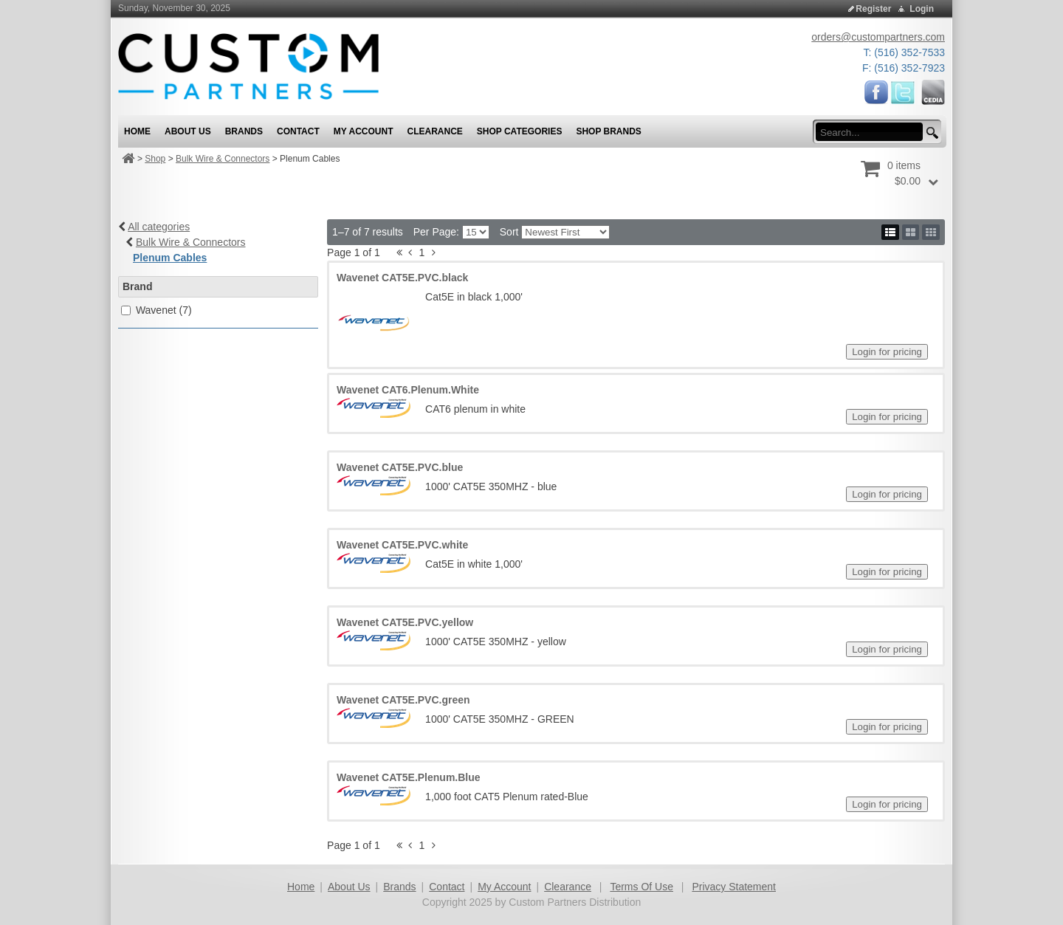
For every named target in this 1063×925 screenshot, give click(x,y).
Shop (155, 159)
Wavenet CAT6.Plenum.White (408, 390)
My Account (504, 887)
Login (921, 9)
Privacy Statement (734, 887)
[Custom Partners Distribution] (248, 66)
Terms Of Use (641, 887)
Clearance (567, 887)
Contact (446, 887)
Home (300, 887)
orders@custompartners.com (878, 37)
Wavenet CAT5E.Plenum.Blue (408, 777)
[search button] (930, 133)
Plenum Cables (170, 258)
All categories (159, 227)
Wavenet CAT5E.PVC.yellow (405, 622)
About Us (349, 887)
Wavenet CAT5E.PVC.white (402, 545)
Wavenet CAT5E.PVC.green (403, 700)
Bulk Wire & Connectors (222, 159)
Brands (399, 887)
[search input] (873, 132)
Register (873, 9)
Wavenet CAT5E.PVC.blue (400, 467)
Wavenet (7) (164, 310)
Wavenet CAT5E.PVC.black (402, 277)
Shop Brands (608, 131)
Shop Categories (520, 131)
